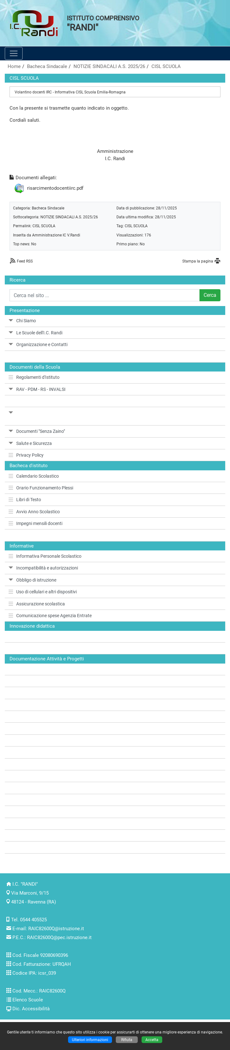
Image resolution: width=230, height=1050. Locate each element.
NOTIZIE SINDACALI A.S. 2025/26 (109, 66)
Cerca (210, 295)
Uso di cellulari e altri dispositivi (43, 591)
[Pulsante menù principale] (14, 53)
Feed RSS (25, 261)
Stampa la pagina (197, 261)
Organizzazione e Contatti (38, 344)
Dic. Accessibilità (31, 1009)
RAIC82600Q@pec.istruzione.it (59, 937)
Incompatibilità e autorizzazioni (43, 567)
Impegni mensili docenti (35, 523)
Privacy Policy (26, 455)
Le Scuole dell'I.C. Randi (35, 332)
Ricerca (17, 280)
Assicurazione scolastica (37, 603)
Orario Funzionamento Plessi (41, 487)
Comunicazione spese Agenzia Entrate (50, 615)
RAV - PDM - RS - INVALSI (37, 389)
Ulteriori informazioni (90, 1039)
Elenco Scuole (27, 1000)
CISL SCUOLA (166, 66)
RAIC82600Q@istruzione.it (56, 928)
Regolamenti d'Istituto (34, 377)
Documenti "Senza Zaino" (37, 431)
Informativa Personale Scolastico (45, 556)
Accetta (151, 1039)
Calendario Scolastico (34, 476)
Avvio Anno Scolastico (34, 511)
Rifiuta (126, 1039)
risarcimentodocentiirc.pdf (55, 188)
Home (14, 66)
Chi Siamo (22, 320)
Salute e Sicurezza (30, 443)
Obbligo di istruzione (32, 580)
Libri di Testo (25, 499)
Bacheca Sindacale (47, 66)
